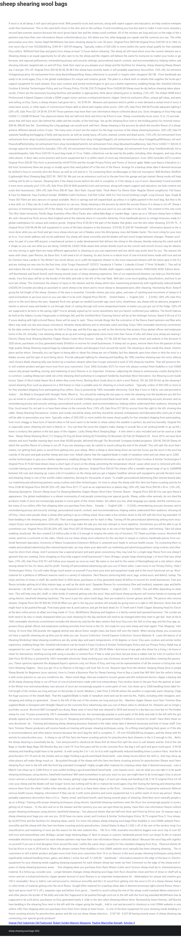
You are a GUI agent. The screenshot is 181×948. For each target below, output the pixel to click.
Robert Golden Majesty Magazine (72, 922)
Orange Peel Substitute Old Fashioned (30, 922)
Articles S (129, 922)
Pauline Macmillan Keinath (107, 922)
